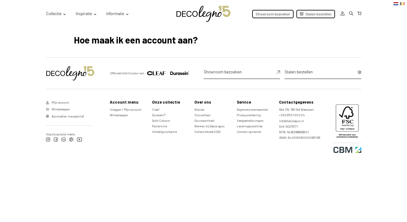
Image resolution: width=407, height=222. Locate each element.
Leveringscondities (249, 126)
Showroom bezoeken (273, 14)
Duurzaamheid (204, 120)
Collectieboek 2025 (207, 132)
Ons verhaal (202, 115)
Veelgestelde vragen (250, 120)
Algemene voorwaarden (252, 109)
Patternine (159, 126)
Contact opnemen (249, 132)
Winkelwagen (119, 115)
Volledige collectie (164, 132)
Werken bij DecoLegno (209, 126)
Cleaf (155, 109)
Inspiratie (84, 13)
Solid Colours (161, 120)
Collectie (53, 13)
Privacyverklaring (249, 115)
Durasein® (159, 115)
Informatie (115, 13)
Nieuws (199, 109)
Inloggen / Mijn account (126, 109)
